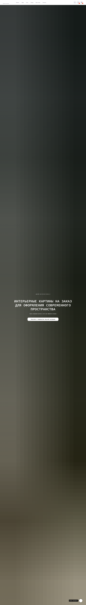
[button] (43, 319)
